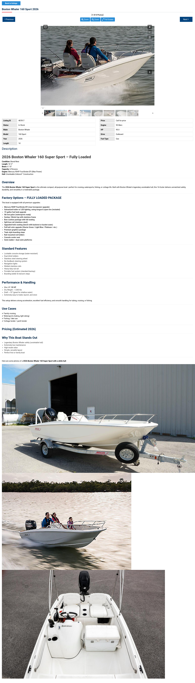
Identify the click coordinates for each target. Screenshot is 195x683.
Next (186, 19)
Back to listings (11, 3)
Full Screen (109, 19)
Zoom (86, 19)
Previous (9, 19)
